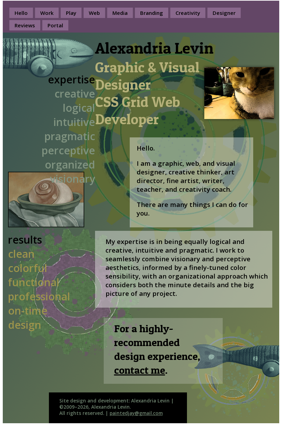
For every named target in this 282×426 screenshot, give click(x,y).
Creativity (188, 12)
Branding (151, 12)
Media (120, 12)
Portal (55, 25)
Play (71, 12)
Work (46, 12)
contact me (139, 370)
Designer (224, 12)
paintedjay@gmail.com (136, 413)
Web (94, 12)
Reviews (25, 25)
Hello (21, 12)
